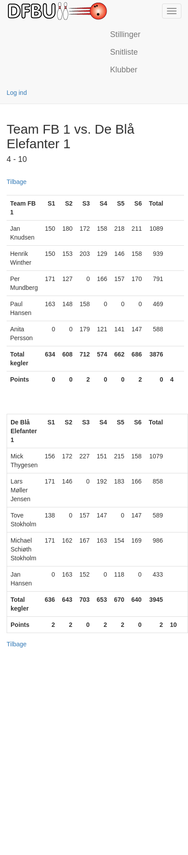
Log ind (17, 92)
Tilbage (16, 181)
